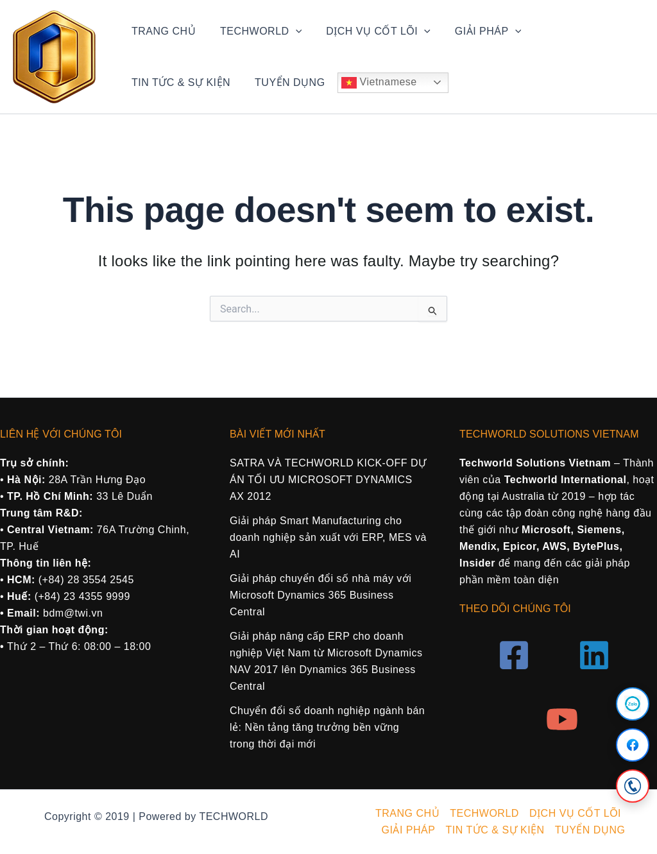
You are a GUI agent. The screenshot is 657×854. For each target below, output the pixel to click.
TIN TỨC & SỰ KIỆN (577, 31)
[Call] (632, 786)
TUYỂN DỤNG (165, 82)
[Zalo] (632, 704)
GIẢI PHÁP (474, 31)
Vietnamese (252, 82)
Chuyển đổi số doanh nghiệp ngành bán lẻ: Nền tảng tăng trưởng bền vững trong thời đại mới (327, 727)
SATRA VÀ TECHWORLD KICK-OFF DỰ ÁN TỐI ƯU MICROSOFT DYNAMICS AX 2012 (328, 479)
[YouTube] (562, 719)
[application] (290, 31)
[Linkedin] (594, 655)
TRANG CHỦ (162, 31)
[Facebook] (632, 745)
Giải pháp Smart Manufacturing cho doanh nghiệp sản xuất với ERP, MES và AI (328, 537)
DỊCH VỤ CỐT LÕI (368, 31)
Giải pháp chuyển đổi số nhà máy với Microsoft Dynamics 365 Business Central (320, 595)
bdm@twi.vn (73, 613)
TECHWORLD (255, 31)
